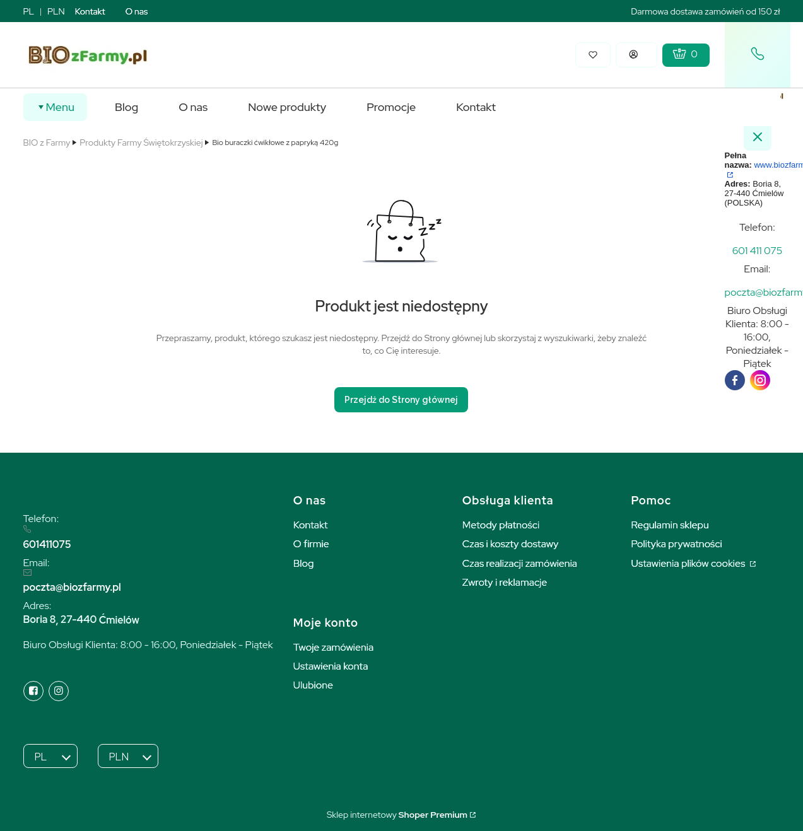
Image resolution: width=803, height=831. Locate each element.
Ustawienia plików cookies (689, 563)
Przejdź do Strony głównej (401, 400)
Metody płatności (501, 525)
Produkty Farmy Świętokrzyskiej (140, 142)
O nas (137, 11)
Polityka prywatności (676, 543)
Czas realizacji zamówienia (519, 563)
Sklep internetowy (397, 814)
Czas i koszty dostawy (510, 543)
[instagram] (760, 380)
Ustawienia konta (330, 666)
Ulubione (313, 685)
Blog (303, 563)
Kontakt (90, 11)
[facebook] (735, 380)
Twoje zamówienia (333, 647)
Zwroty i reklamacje (505, 582)
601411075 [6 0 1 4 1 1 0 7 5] (47, 544)
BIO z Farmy (47, 142)
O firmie (311, 543)
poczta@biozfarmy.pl (72, 587)
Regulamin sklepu (670, 525)
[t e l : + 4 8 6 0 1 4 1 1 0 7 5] (757, 250)
